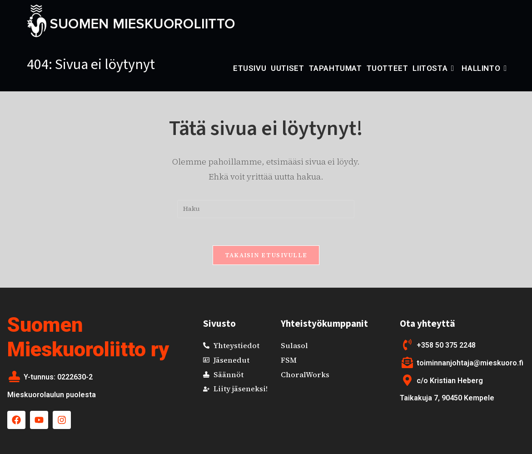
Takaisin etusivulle (266, 255)
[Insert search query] (265, 209)
